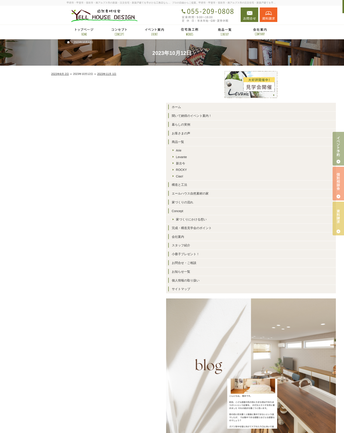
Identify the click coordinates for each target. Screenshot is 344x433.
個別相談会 (338, 183)
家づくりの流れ (241, 202)
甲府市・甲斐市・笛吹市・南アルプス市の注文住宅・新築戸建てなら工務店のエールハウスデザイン (194, 422)
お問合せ (249, 14)
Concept (236, 211)
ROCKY (240, 169)
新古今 (239, 163)
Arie (237, 150)
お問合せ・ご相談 (242, 263)
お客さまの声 (239, 133)
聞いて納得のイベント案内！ (250, 115)
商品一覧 (236, 142)
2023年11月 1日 (165, 74)
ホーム (235, 107)
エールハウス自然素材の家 (248, 193)
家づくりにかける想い (250, 219)
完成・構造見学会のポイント (250, 228)
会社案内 (236, 236)
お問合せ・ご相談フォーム (251, 406)
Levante (240, 157)
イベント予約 (338, 149)
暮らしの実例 (239, 124)
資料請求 (268, 14)
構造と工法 (238, 184)
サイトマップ (239, 289)
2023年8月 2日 (119, 74)
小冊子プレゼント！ (244, 254)
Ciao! (238, 176)
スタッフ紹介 (239, 245)
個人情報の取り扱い (244, 280)
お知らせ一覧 (239, 271)
